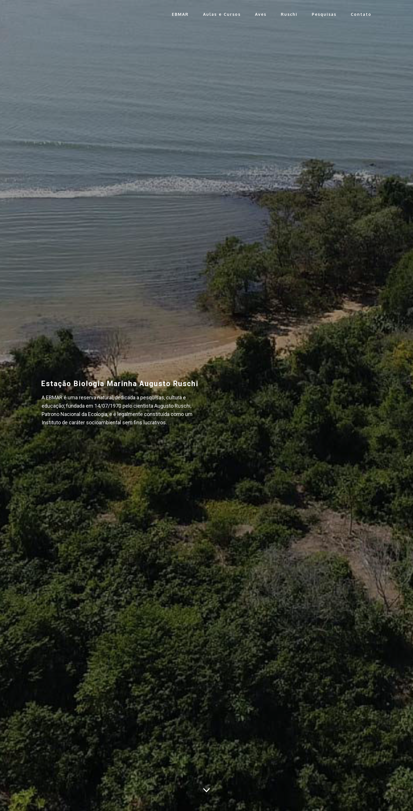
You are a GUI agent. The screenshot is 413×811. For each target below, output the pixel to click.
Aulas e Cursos (222, 14)
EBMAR (180, 14)
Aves (260, 14)
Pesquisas (324, 14)
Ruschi (289, 14)
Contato (361, 14)
